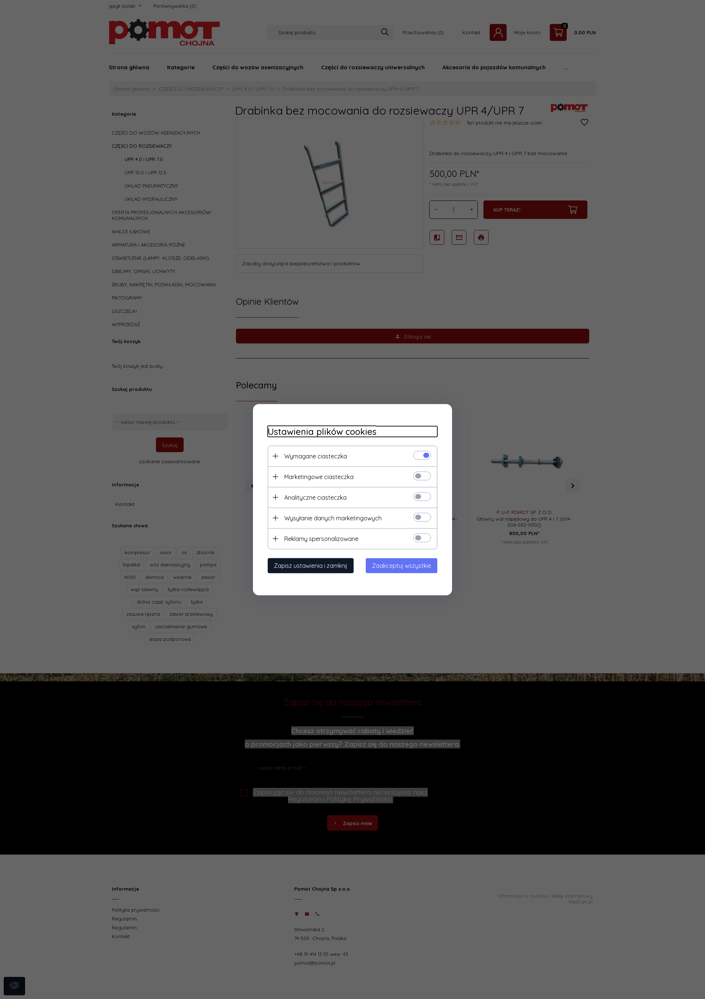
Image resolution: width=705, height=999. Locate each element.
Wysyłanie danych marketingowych (333, 517)
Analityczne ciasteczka (315, 497)
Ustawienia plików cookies (322, 431)
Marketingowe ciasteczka (319, 476)
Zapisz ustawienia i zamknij (310, 565)
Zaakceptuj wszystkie (401, 565)
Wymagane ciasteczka (315, 456)
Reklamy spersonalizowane (321, 538)
